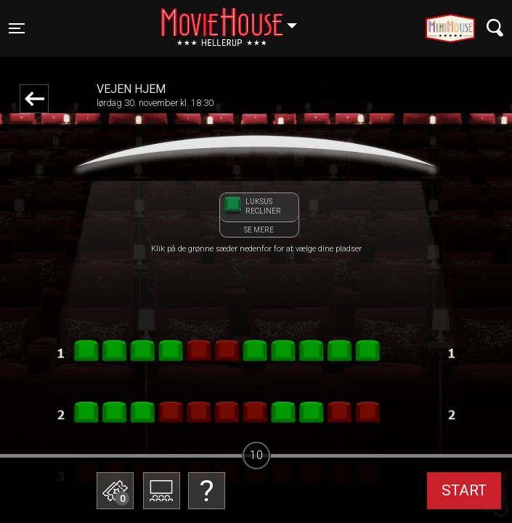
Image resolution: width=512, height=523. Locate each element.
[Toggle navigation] (16, 28)
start (464, 490)
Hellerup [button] (236, 19)
